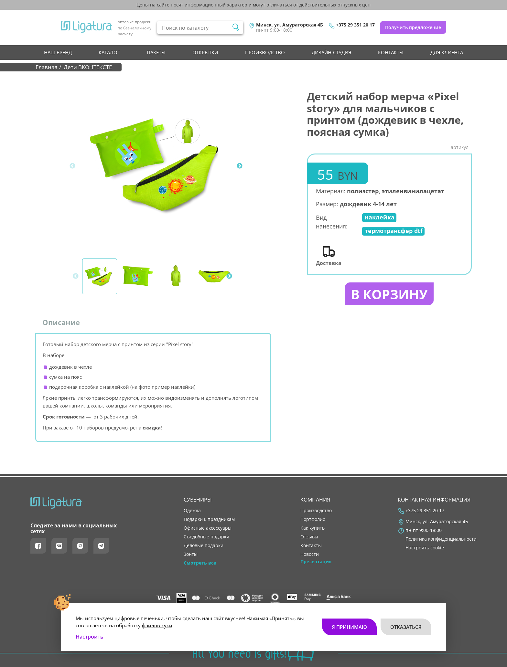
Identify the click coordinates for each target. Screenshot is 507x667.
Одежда (192, 510)
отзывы (309, 536)
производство (265, 52)
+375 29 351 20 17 (355, 24)
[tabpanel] (160, 166)
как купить (312, 528)
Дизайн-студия (331, 52)
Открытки (205, 52)
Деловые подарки (203, 545)
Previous (72, 166)
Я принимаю (349, 627)
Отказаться (406, 627)
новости (309, 554)
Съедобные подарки (206, 536)
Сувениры (198, 500)
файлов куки (157, 625)
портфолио (312, 519)
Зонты (191, 554)
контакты (391, 52)
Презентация (315, 561)
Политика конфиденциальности (441, 539)
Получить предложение (413, 27)
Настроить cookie (424, 547)
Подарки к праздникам (209, 519)
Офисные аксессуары (208, 528)
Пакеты (156, 52)
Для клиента (446, 52)
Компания (315, 500)
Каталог (109, 52)
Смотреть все (200, 563)
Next (239, 166)
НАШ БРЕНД (58, 52)
